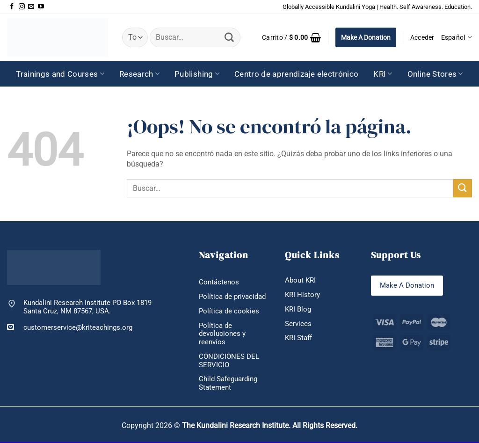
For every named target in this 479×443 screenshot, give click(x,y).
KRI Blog (298, 309)
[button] (291, 37)
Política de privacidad (232, 296)
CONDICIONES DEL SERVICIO (229, 361)
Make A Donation (366, 37)
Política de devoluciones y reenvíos (222, 334)
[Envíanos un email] (31, 6)
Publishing (196, 74)
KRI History (302, 294)
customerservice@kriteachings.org (69, 327)
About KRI (300, 280)
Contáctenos (219, 282)
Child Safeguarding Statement (228, 384)
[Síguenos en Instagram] (22, 6)
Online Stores (435, 74)
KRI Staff (298, 338)
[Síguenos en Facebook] (12, 6)
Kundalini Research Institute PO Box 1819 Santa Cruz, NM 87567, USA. (87, 307)
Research (139, 74)
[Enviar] (229, 37)
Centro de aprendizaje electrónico (296, 74)
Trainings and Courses (60, 74)
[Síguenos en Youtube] (41, 6)
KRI (382, 74)
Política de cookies (229, 311)
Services (298, 324)
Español (456, 37)
